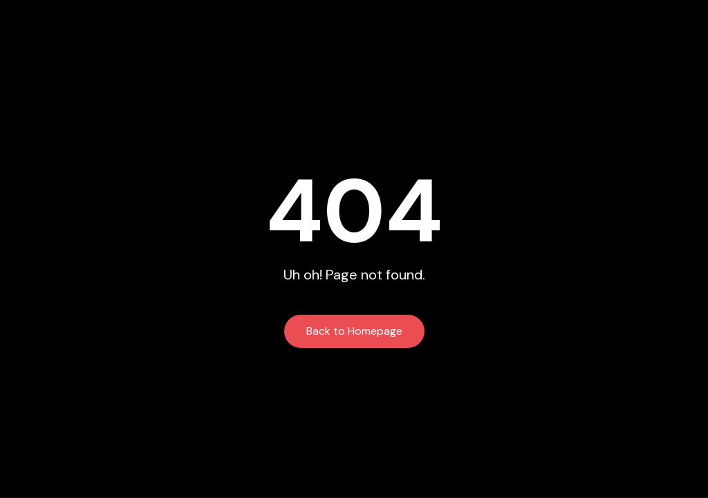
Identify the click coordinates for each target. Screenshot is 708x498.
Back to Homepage (354, 331)
